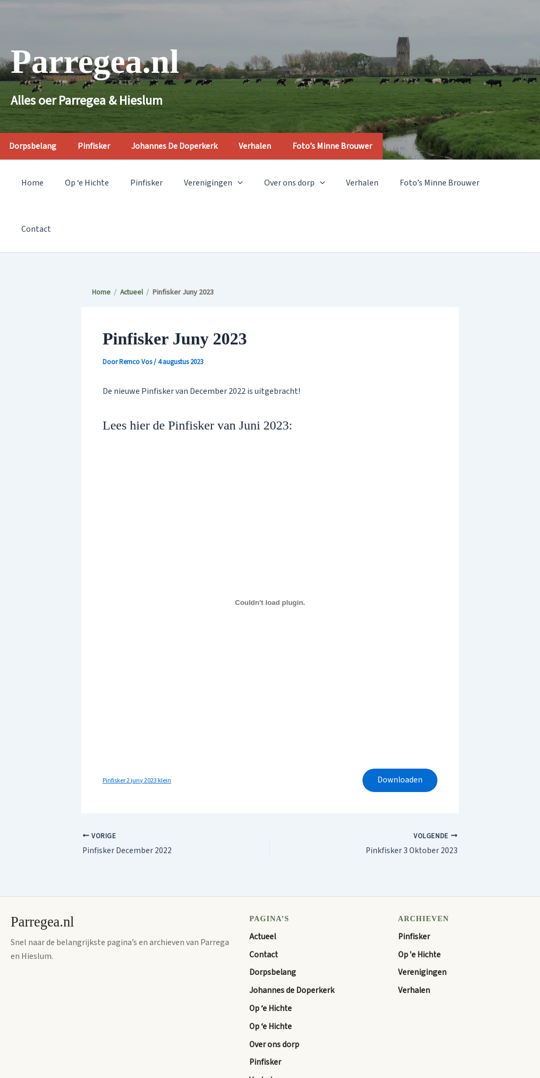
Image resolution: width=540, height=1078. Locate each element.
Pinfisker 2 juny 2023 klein (138, 735)
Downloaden (398, 735)
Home (30, 183)
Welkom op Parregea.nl (291, 1054)
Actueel (263, 893)
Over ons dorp (275, 183)
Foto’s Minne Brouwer (350, 146)
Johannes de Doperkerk (186, 146)
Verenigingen (198, 183)
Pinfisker (102, 146)
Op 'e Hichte (420, 911)
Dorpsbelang (273, 929)
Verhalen (270, 146)
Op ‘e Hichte (80, 183)
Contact (484, 183)
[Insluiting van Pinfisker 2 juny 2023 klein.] (270, 556)
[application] (222, 183)
